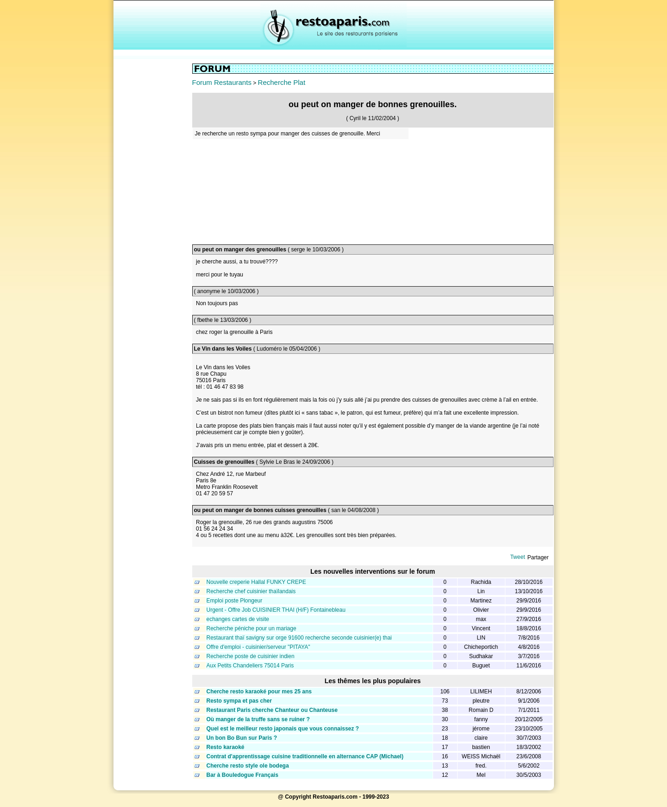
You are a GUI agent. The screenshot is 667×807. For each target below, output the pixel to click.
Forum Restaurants (222, 82)
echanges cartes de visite (238, 619)
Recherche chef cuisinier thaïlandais (251, 591)
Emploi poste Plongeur (235, 600)
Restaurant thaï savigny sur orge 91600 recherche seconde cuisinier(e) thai (299, 637)
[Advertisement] (153, 203)
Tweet (517, 557)
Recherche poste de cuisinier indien (251, 656)
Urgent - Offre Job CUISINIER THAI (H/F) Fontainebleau (276, 610)
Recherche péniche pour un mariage (251, 628)
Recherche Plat (282, 82)
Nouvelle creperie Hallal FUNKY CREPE (256, 582)
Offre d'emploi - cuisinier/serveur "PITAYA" (258, 647)
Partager (537, 557)
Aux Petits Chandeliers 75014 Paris (250, 665)
